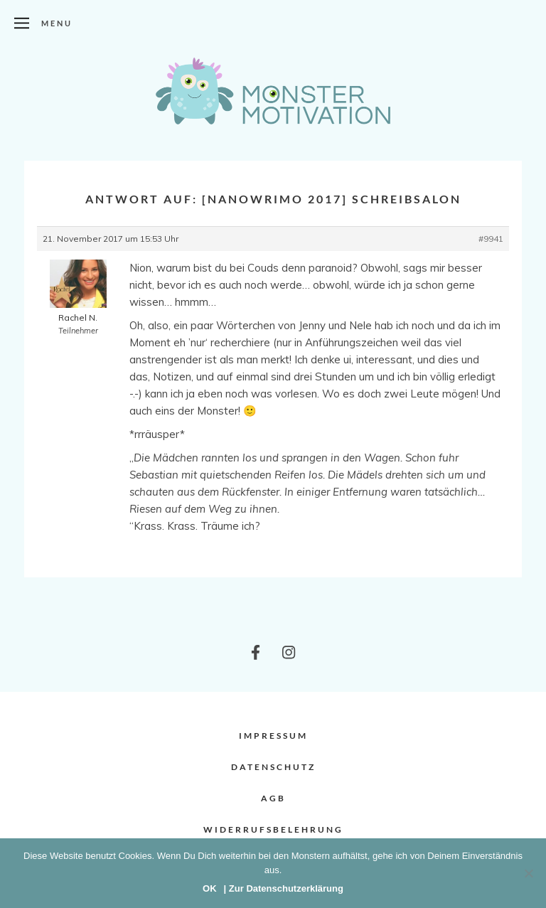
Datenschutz (273, 767)
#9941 (490, 238)
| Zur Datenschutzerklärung (283, 888)
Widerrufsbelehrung (273, 829)
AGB (273, 798)
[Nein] (528, 873)
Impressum (273, 735)
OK (210, 888)
